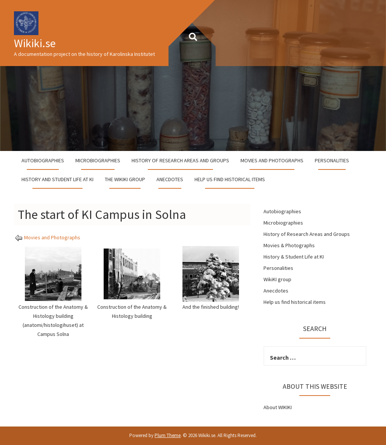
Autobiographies (42, 160)
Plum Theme (168, 435)
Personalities (332, 160)
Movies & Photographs (289, 245)
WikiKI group (277, 279)
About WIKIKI (277, 407)
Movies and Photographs (271, 160)
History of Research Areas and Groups (180, 160)
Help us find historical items (230, 179)
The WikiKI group (125, 179)
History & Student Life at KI (293, 256)
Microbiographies (97, 160)
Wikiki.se (35, 43)
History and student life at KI (57, 179)
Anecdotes (169, 179)
